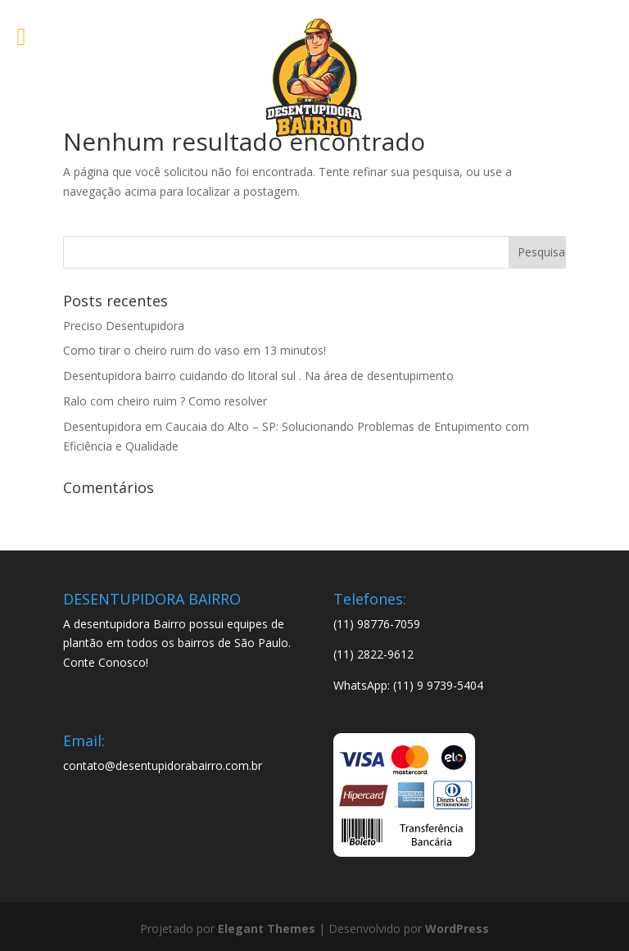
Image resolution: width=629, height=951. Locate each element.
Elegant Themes (266, 928)
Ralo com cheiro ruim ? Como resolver (165, 401)
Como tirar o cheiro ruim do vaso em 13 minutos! (194, 350)
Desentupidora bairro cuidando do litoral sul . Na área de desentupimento (258, 375)
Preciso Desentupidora (123, 325)
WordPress (457, 928)
